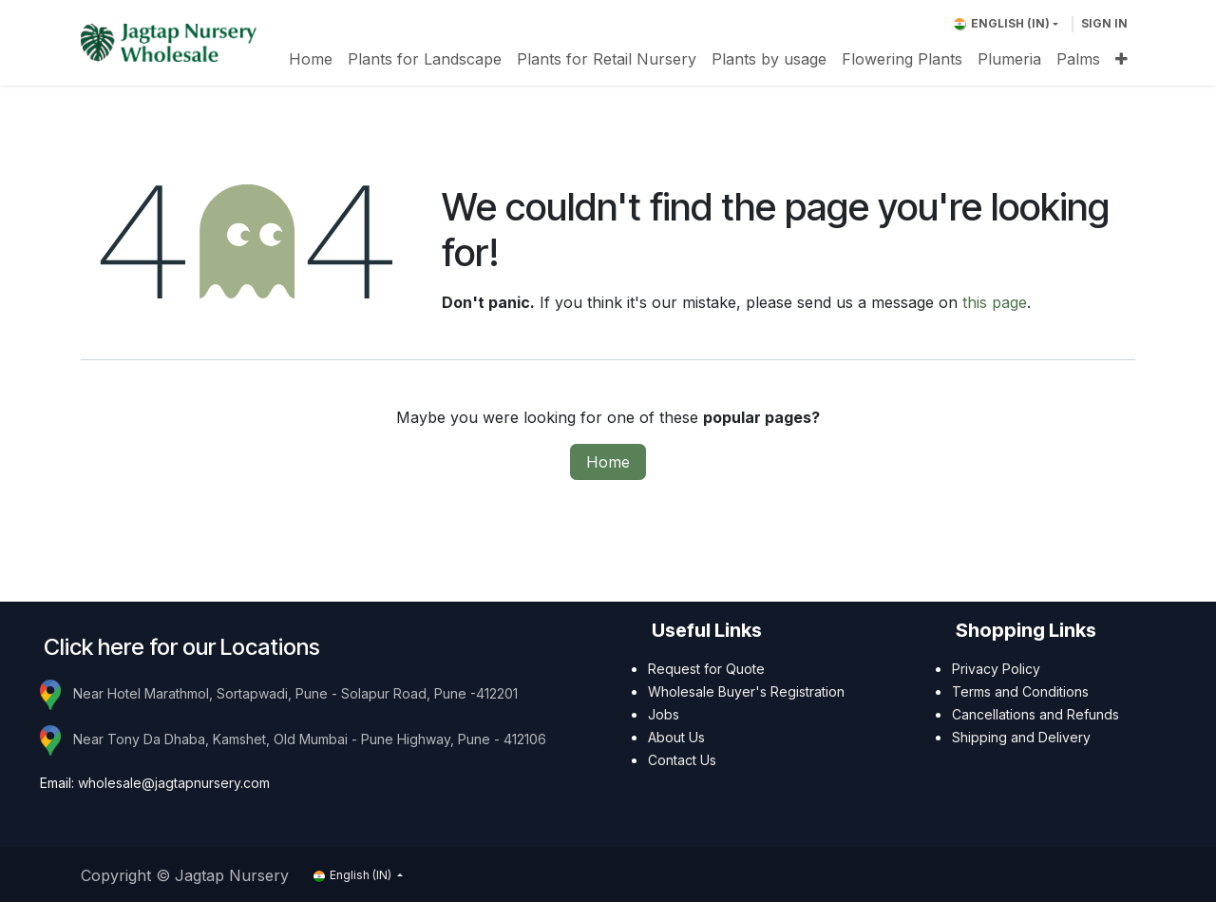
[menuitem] (310, 59)
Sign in (1104, 23)
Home (608, 461)
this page (994, 302)
